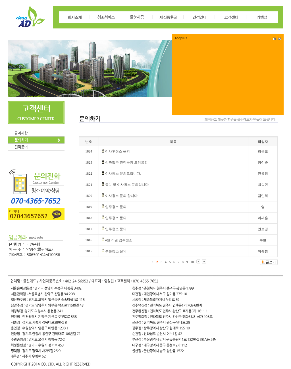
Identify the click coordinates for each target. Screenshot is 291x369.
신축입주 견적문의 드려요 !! (126, 162)
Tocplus (180, 38)
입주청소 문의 (115, 207)
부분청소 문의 (115, 251)
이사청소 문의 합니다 (121, 196)
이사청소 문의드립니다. (123, 174)
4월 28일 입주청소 (118, 240)
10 (192, 262)
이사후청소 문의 (117, 151)
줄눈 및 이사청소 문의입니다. (127, 185)
